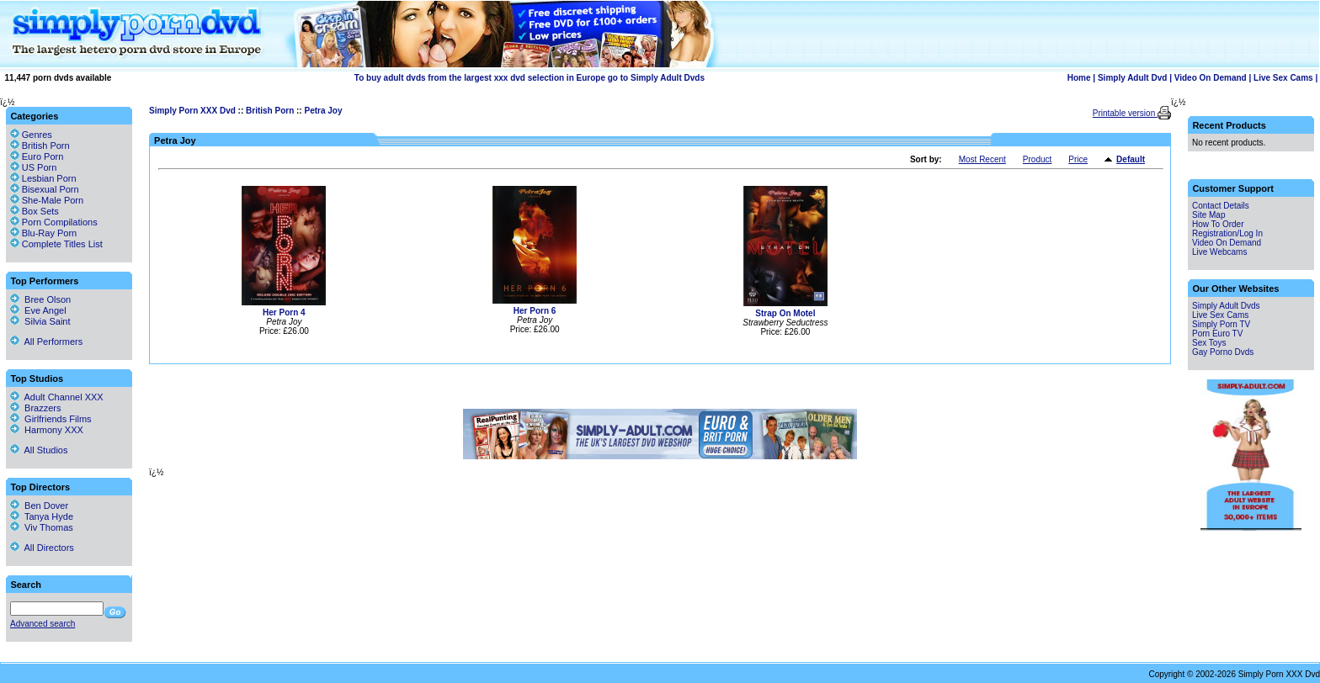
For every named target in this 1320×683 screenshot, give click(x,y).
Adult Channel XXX (57, 397)
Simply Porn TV (1221, 324)
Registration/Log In (1227, 233)
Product (1037, 159)
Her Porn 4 (284, 312)
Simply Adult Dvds (1226, 305)
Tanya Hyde (41, 516)
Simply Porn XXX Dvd (192, 110)
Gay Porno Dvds (1222, 352)
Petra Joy (323, 110)
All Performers (46, 341)
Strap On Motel (785, 313)
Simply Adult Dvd (1132, 77)
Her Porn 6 (535, 310)
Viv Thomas (41, 527)
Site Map (1208, 215)
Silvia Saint (40, 321)
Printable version (1125, 113)
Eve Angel (38, 310)
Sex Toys (1209, 342)
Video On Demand (1210, 77)
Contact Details (1220, 205)
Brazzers (35, 408)
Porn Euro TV (1217, 333)
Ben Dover (39, 505)
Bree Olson (40, 299)
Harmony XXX (46, 430)
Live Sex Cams (1283, 77)
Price (1078, 159)
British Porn (270, 110)
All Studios (38, 450)
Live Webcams (1219, 252)
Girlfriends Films (51, 419)
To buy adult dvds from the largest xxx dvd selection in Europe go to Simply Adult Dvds (529, 77)
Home (1079, 77)
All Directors (42, 548)
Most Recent (982, 159)
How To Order (1218, 224)
